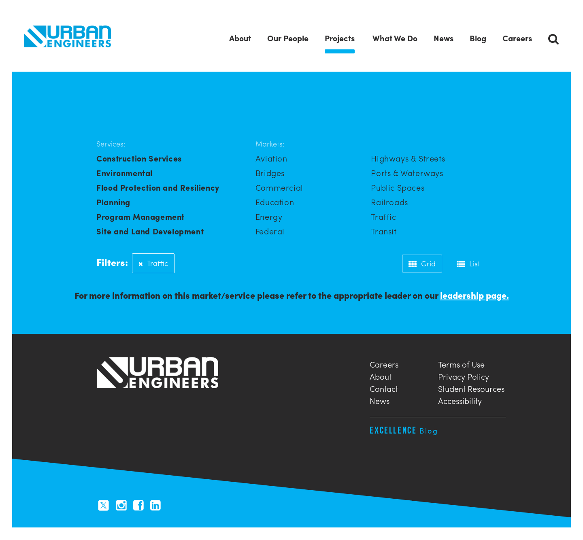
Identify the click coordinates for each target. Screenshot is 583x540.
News (379, 400)
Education (274, 202)
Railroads (389, 202)
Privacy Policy (463, 376)
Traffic (383, 217)
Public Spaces (397, 187)
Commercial (279, 187)
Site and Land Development (150, 231)
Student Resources (471, 388)
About (381, 376)
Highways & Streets (408, 158)
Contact (384, 388)
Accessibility (460, 400)
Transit (383, 231)
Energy (269, 217)
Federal (270, 231)
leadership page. (474, 295)
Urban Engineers (67, 37)
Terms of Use (461, 364)
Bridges (270, 173)
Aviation (271, 158)
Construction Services (139, 158)
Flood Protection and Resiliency (157, 187)
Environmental (124, 173)
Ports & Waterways (407, 173)
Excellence (404, 430)
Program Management (140, 217)
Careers (384, 364)
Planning (113, 202)
